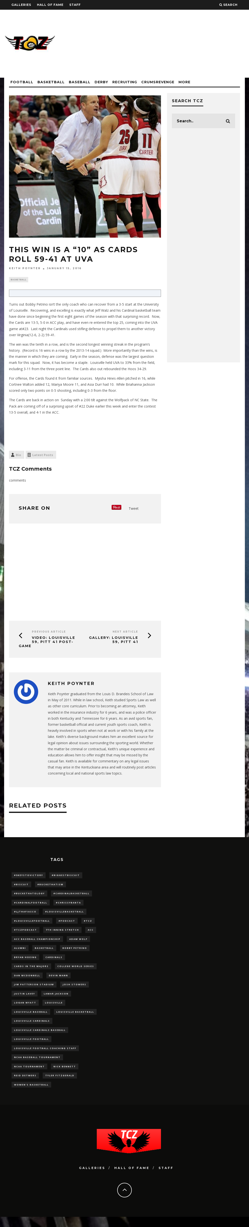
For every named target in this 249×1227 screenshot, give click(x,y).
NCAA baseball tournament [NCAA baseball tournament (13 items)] (37, 1066)
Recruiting (124, 82)
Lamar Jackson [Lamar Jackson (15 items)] (56, 999)
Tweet (134, 509)
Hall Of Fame (50, 5)
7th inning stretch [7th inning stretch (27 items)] (62, 933)
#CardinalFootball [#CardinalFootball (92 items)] (30, 904)
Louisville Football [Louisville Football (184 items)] (31, 1047)
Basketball (51, 82)
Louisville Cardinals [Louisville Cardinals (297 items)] (32, 1027)
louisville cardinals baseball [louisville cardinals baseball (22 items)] (40, 1037)
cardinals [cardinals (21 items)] (53, 961)
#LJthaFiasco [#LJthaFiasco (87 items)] (25, 913)
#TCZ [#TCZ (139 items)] (88, 923)
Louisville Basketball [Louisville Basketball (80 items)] (75, 1018)
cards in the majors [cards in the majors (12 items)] (31, 970)
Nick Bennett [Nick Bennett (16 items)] (64, 1075)
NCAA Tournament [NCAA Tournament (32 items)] (29, 1075)
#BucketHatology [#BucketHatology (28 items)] (29, 894)
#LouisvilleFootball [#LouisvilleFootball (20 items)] (32, 923)
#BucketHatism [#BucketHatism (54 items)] (50, 885)
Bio (18, 455)
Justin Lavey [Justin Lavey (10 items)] (24, 999)
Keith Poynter (25, 268)
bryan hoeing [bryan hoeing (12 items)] (25, 961)
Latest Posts (42, 455)
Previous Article (49, 632)
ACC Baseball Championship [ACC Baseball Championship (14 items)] (37, 942)
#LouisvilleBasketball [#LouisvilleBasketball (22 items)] (64, 913)
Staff (75, 5)
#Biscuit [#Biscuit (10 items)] (21, 885)
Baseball (79, 82)
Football (21, 82)
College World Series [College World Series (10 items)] (75, 970)
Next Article (125, 632)
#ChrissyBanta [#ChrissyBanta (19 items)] (68, 904)
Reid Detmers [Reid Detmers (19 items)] (25, 1085)
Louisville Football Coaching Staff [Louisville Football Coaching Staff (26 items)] (45, 1056)
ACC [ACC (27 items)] (91, 933)
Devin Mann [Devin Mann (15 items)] (58, 980)
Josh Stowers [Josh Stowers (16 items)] (74, 990)
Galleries (21, 5)
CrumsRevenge (157, 82)
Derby (101, 82)
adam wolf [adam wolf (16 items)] (78, 942)
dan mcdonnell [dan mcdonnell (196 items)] (27, 980)
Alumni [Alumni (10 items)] (20, 951)
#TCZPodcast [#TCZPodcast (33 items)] (25, 933)
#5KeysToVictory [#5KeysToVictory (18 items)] (28, 875)
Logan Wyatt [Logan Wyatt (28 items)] (25, 1008)
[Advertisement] (156, 44)
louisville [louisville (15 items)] (54, 1008)
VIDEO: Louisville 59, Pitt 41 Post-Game (47, 642)
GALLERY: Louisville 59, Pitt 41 (113, 640)
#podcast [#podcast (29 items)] (67, 923)
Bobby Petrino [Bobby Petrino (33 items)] (74, 951)
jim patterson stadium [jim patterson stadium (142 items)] (34, 990)
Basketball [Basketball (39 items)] (44, 951)
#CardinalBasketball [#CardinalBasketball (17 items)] (71, 894)
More (184, 82)
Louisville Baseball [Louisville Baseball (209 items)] (31, 1018)
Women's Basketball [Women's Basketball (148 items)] (31, 1094)
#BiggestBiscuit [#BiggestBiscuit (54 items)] (66, 875)
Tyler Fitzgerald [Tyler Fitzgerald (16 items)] (59, 1085)
